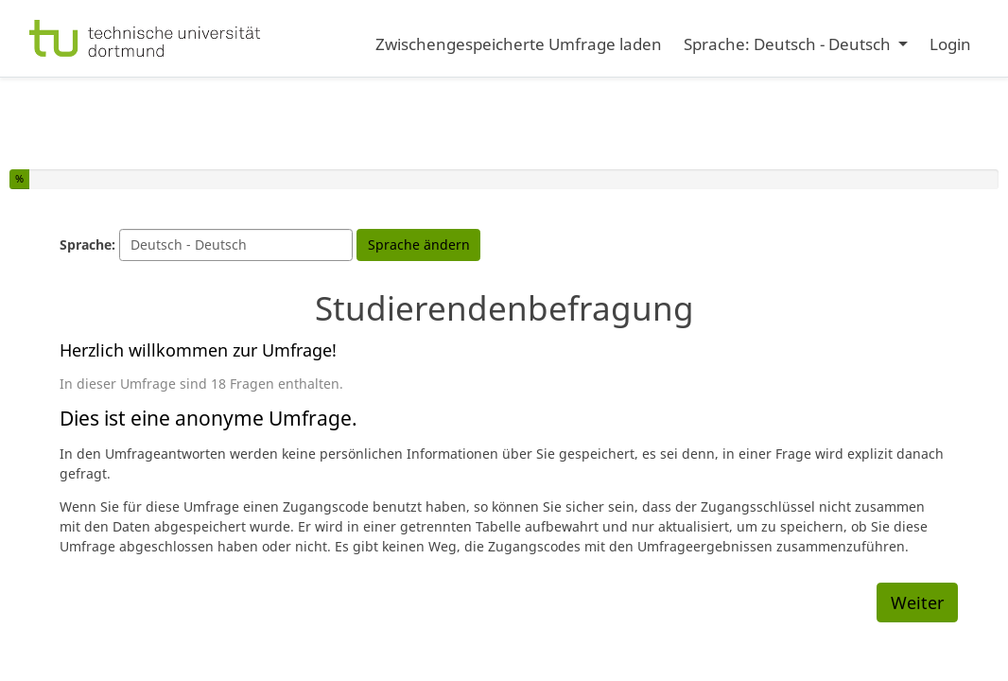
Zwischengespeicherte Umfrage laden (518, 44)
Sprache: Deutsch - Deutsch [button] (789, 44)
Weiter (917, 602)
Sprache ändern (419, 244)
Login (950, 44)
